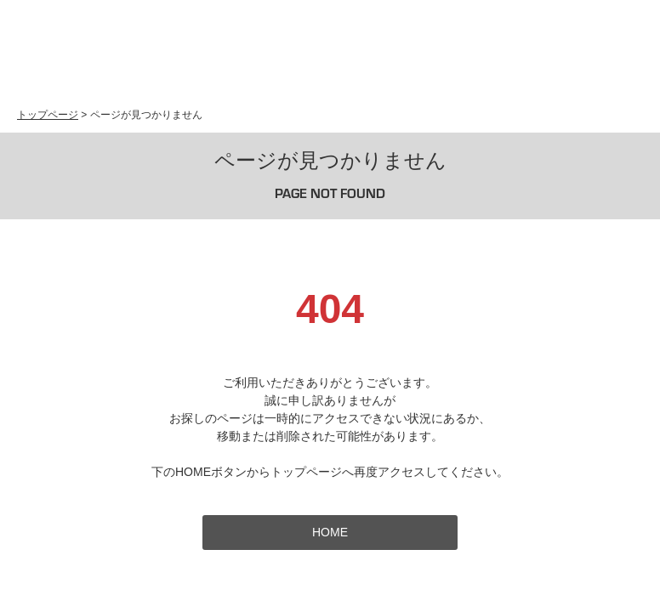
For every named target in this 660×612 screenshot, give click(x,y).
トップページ (47, 115)
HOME (330, 532)
